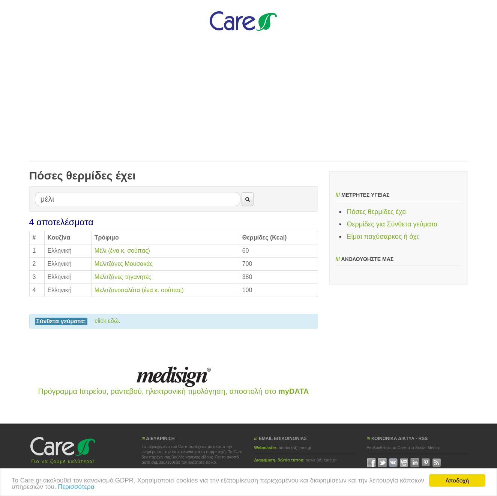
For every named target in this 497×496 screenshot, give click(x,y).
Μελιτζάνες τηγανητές (123, 277)
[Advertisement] (243, 93)
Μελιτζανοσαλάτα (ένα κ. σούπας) (139, 290)
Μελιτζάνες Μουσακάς (124, 264)
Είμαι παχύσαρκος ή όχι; (383, 236)
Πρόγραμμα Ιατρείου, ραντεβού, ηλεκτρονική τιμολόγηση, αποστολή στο (173, 391)
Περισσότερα (76, 486)
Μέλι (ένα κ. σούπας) (122, 250)
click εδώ (107, 321)
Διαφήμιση (264, 460)
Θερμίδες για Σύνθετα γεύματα (392, 224)
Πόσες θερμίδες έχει (377, 212)
